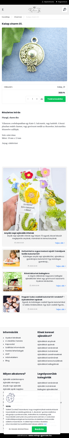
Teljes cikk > (60, 243)
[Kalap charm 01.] (34, 54)
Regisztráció (62, 2)
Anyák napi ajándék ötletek (19, 233)
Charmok (18, 17)
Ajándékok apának (46, 344)
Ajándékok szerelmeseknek (50, 354)
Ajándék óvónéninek (47, 386)
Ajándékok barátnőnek (48, 357)
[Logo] (34, 9)
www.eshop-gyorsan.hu (40, 435)
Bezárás (39, 429)
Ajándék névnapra (11, 382)
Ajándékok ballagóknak (48, 364)
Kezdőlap (6, 17)
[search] (64, 9)
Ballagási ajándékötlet (48, 389)
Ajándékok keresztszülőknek (50, 361)
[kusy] (32, 99)
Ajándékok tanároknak (48, 348)
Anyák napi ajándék (12, 386)
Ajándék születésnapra (13, 379)
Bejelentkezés (49, 2)
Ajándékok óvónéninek (48, 351)
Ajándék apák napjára (13, 389)
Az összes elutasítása (18, 429)
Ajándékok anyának (46, 341)
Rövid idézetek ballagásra (36, 273)
